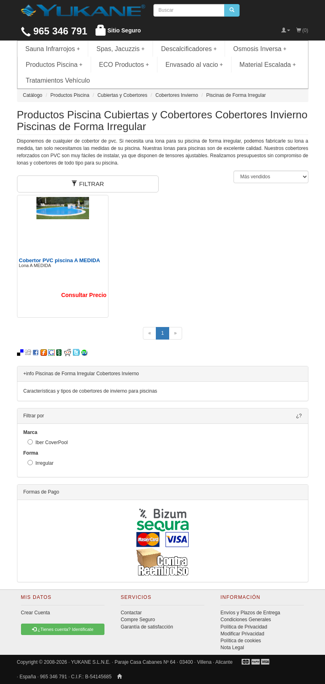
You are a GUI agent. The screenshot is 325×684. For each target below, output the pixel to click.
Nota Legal (232, 647)
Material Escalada (268, 64)
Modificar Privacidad (242, 634)
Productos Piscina (54, 64)
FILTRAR (87, 183)
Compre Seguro (138, 619)
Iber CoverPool (48, 442)
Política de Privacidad (244, 627)
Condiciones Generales (246, 619)
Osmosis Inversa (260, 49)
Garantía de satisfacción (147, 627)
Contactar (131, 613)
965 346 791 (54, 31)
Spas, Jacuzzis (120, 49)
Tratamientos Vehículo (58, 80)
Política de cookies (241, 640)
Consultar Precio (83, 295)
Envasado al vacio (194, 64)
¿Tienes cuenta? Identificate (62, 629)
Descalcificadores (189, 49)
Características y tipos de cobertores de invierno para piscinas (90, 391)
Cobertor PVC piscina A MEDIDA (59, 260)
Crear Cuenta (35, 613)
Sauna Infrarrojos (52, 49)
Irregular (41, 463)
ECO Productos (124, 64)
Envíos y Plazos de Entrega (250, 613)
